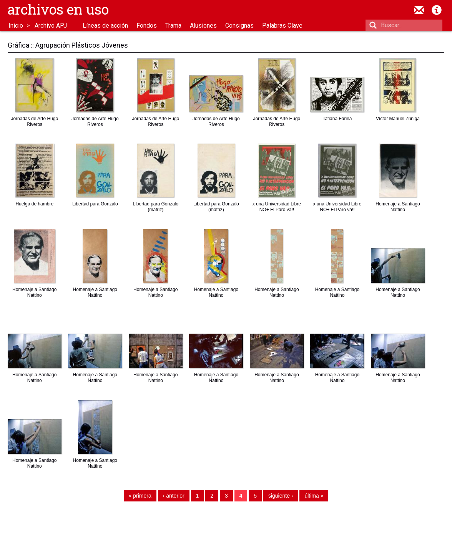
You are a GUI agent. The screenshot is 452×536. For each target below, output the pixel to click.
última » (313, 496)
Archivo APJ (51, 25)
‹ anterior (173, 496)
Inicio (15, 25)
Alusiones (203, 25)
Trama (173, 25)
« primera (140, 496)
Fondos (146, 25)
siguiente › (280, 496)
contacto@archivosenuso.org (419, 10)
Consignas (239, 25)
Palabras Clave (282, 25)
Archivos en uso (58, 9)
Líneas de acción (105, 25)
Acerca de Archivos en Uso (436, 10)
